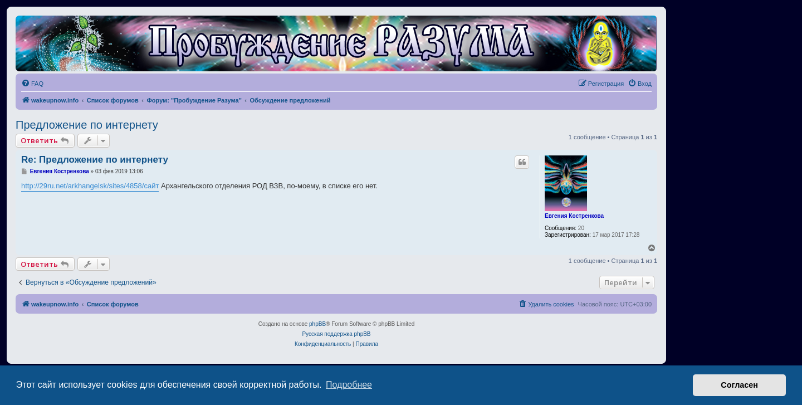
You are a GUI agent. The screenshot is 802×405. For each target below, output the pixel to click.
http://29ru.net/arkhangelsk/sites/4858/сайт (90, 186)
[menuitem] (32, 83)
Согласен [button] (739, 384)
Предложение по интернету (87, 125)
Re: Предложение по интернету (94, 159)
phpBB (317, 324)
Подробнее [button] (349, 384)
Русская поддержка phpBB (336, 334)
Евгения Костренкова (574, 216)
